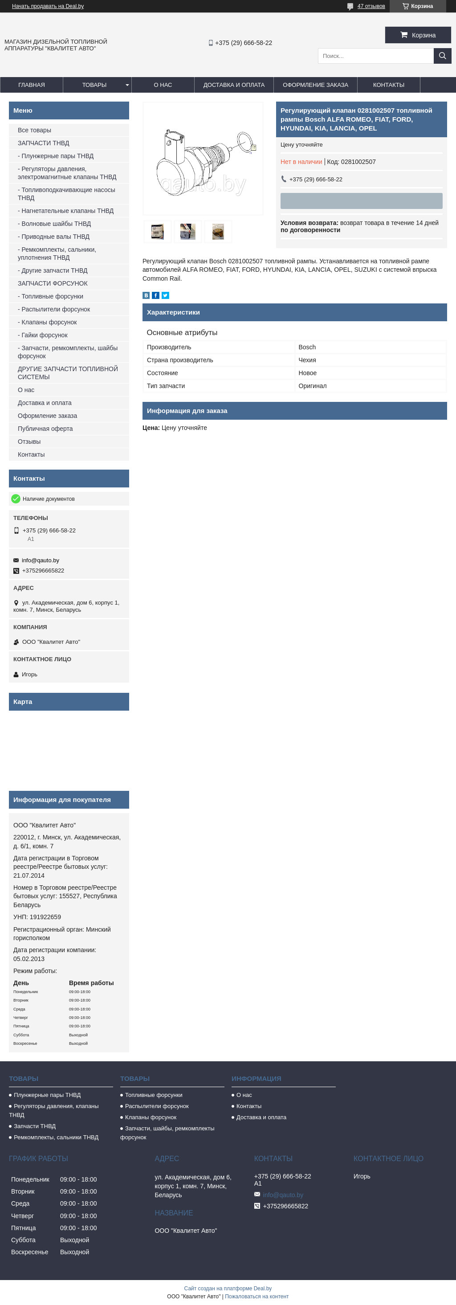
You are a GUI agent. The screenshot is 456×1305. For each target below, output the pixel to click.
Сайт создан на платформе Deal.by (228, 1288)
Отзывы (29, 441)
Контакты (388, 85)
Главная (31, 85)
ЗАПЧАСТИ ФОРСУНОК (53, 283)
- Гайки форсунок (43, 335)
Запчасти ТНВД (35, 1126)
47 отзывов (371, 6)
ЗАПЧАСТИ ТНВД (43, 143)
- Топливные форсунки (50, 296)
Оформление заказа (315, 85)
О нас (163, 85)
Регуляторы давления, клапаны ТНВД (54, 1110)
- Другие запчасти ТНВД (52, 270)
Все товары (34, 130)
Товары (94, 85)
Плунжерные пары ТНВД (47, 1095)
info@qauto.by (40, 560)
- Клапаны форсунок (47, 322)
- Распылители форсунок (54, 309)
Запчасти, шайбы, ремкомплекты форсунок (167, 1133)
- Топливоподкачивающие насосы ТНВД (66, 193)
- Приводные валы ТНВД (54, 236)
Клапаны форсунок (150, 1117)
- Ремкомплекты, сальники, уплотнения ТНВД (57, 253)
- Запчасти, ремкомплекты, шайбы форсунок (68, 352)
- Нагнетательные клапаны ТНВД (66, 210)
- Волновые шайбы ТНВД (54, 223)
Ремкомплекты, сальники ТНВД (56, 1137)
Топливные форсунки (154, 1095)
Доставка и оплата (234, 85)
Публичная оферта (45, 428)
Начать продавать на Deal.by (48, 6)
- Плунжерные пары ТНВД (56, 156)
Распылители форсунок (157, 1106)
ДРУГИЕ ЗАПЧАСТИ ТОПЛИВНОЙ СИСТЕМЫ (68, 372)
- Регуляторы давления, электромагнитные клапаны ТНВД (67, 172)
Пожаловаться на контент (257, 1296)
